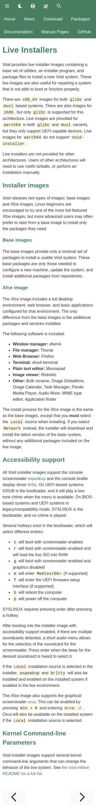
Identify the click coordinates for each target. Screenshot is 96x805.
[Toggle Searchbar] (59, 6)
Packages (80, 19)
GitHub (84, 31)
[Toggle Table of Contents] (7, 6)
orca (32, 702)
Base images (17, 240)
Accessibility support (34, 459)
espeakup (37, 478)
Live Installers (30, 49)
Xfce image (15, 287)
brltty (32, 485)
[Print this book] (33, 6)
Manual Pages (55, 31)
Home (9, 19)
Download (53, 19)
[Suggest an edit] (46, 6)
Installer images (26, 185)
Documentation (18, 31)
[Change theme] (20, 6)
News (29, 19)
